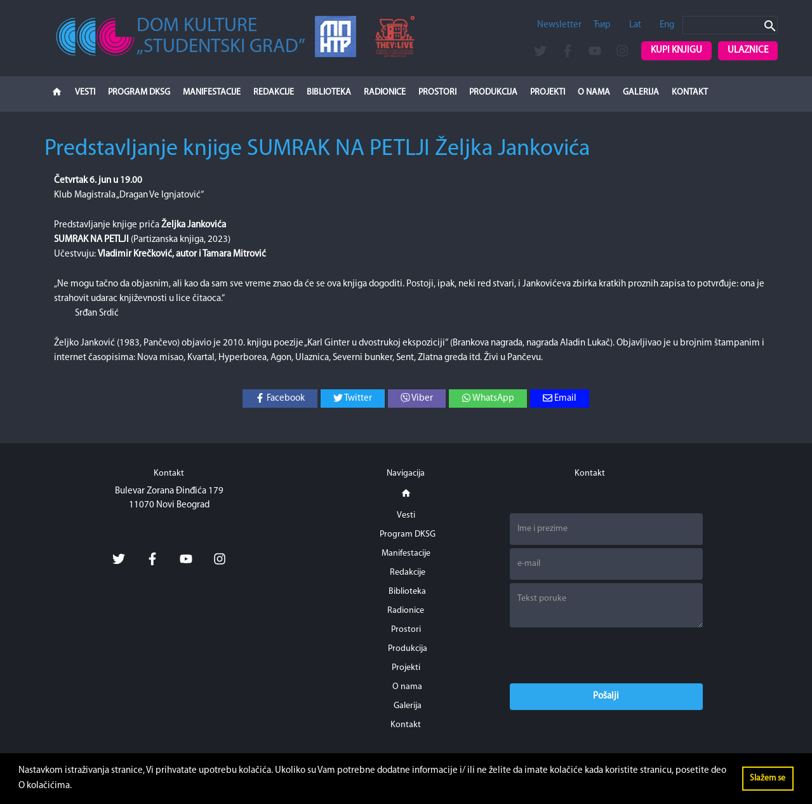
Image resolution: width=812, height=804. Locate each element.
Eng (667, 25)
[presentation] (606, 655)
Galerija (641, 92)
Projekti (547, 92)
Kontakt (690, 92)
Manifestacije (212, 92)
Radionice (385, 92)
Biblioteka (329, 92)
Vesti (85, 92)
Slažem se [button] (767, 778)
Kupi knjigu (676, 50)
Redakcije (273, 92)
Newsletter (559, 25)
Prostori (437, 92)
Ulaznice (748, 50)
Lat (635, 25)
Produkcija (493, 92)
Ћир (602, 25)
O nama (594, 92)
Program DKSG (139, 92)
